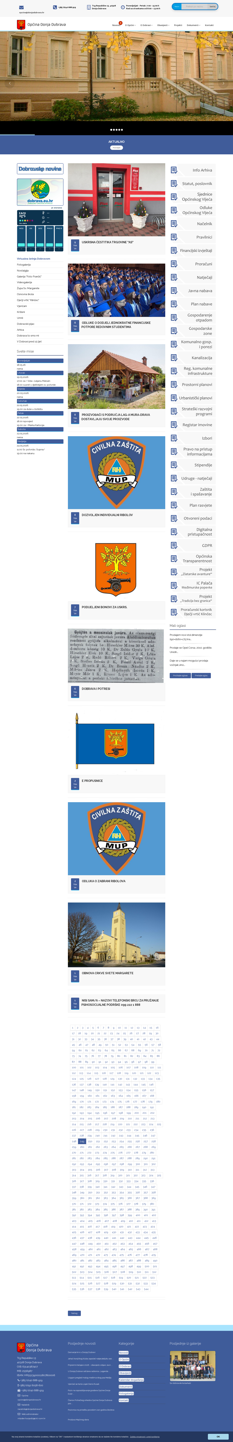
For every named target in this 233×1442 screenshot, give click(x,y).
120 (134, 1073)
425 (74, 1232)
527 (98, 1283)
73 (73, 1055)
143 (128, 1084)
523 (152, 1277)
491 (74, 1266)
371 (82, 1203)
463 (114, 1249)
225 (159, 1124)
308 (114, 1169)
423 (145, 1226)
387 (121, 1209)
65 (112, 1050)
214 (74, 1124)
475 (121, 1254)
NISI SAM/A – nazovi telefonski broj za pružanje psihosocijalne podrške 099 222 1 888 (120, 1003)
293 (82, 1164)
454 (130, 1243)
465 (131, 1249)
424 (153, 1226)
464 (122, 1249)
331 (113, 1181)
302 (153, 1164)
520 (129, 1277)
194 (89, 1112)
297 (114, 1164)
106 (121, 1067)
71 (152, 1050)
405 (90, 1220)
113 (81, 1073)
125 (82, 1078)
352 (106, 1192)
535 (74, 1289)
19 (86, 1033)
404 (82, 1220)
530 (122, 1283)
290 (145, 1158)
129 (112, 1078)
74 (79, 1055)
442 (122, 1237)
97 (139, 1061)
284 (97, 1158)
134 (150, 1078)
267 (138, 1146)
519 (121, 1277)
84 (144, 1055)
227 (82, 1129)
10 (119, 1027)
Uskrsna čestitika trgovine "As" (107, 242)
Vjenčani (22, 306)
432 (130, 1232)
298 (122, 1164)
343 (121, 1186)
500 (147, 1266)
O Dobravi (146, 25)
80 (118, 1055)
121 (142, 1073)
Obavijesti (163, 25)
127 (97, 1078)
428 (98, 1232)
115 (96, 1073)
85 (151, 1055)
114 (89, 1073)
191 (152, 1107)
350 (90, 1192)
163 (113, 1095)
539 (106, 1289)
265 (121, 1146)
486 (122, 1260)
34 (92, 1039)
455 (139, 1243)
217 (97, 1124)
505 (98, 1271)
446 (154, 1237)
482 (90, 1260)
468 (155, 1249)
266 (129, 1146)
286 (113, 1158)
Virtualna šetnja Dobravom (33, 258)
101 (82, 1067)
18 (79, 1033)
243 (121, 1135)
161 (97, 1095)
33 (86, 1039)
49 (100, 1044)
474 (114, 1254)
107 (128, 1067)
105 (113, 1067)
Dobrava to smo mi (28, 335)
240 (97, 1135)
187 (121, 1107)
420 (121, 1226)
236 (152, 1129)
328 (90, 1181)
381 (74, 1209)
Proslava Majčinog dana (78, 1420)
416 (90, 1226)
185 (105, 1107)
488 (139, 1260)
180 (158, 1101)
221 (128, 1124)
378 (136, 1203)
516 (97, 1277)
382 (82, 1209)
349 (82, 1192)
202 (152, 1112)
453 (122, 1243)
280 (152, 1152)
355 (129, 1192)
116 (104, 1073)
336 (152, 1181)
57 (152, 1044)
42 (144, 1039)
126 (89, 1078)
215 (82, 1124)
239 (90, 1135)
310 (130, 1169)
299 (130, 1164)
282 (82, 1158)
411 (139, 1220)
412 (146, 1220)
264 (113, 1146)
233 (128, 1129)
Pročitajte (116, 148)
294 (90, 1164)
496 (114, 1266)
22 (105, 1033)
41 (138, 1039)
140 (105, 1084)
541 (122, 1289)
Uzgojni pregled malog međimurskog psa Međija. (90, 1378)
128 (105, 1078)
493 (90, 1266)
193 (82, 1112)
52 (119, 1044)
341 (105, 1186)
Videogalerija (24, 282)
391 (153, 1209)
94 (119, 1061)
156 (144, 1090)
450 (98, 1243)
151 (105, 1090)
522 (145, 1277)
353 (114, 1192)
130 (120, 1078)
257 (146, 1141)
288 (129, 1158)
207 (106, 1118)
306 (98, 1169)
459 (82, 1249)
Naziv (177, 6)
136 (74, 1084)
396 (106, 1215)
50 (106, 1044)
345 (137, 1186)
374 (105, 1203)
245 (137, 1135)
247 (153, 1135)
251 (98, 1141)
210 (130, 1118)
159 (82, 1095)
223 (143, 1124)
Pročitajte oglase (180, 675)
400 (138, 1215)
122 (149, 1073)
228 (90, 1129)
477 (138, 1254)
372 (89, 1203)
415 (82, 1226)
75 (86, 1055)
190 (144, 1107)
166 (136, 1095)
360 (82, 1198)
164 (121, 1095)
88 (79, 1061)
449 (90, 1243)
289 (137, 1158)
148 (82, 1090)
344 (129, 1186)
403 (74, 1220)
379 (144, 1203)
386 (113, 1209)
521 (137, 1277)
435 (153, 1232)
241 (105, 1135)
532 (138, 1283)
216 (89, 1124)
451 (106, 1243)
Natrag (74, 1313)
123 (157, 1073)
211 (137, 1118)
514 (82, 1277)
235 (144, 1129)
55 (139, 1044)
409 (123, 1220)
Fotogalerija (24, 264)
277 (128, 1152)
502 (74, 1271)
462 (106, 1249)
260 (82, 1146)
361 (90, 1198)
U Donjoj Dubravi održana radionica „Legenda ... (89, 1371)
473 (106, 1254)
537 (90, 1289)
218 (105, 1124)
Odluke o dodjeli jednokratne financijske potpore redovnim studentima (116, 325)
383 (90, 1209)
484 (106, 1260)
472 (98, 1254)
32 (79, 1039)
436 (74, 1237)
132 (135, 1078)
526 (90, 1283)
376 (120, 1203)
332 (121, 1181)
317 (97, 1175)
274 (105, 1152)
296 (106, 1164)
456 (147, 1243)
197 (113, 1112)
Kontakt (209, 25)
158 (74, 1095)
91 (100, 1061)
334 (136, 1181)
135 (158, 1078)
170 (82, 1101)
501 (155, 1266)
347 (153, 1186)
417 (98, 1226)
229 (97, 1129)
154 (128, 1090)
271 (82, 1152)
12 (132, 1027)
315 (82, 1175)
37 (112, 1039)
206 (98, 1118)
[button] (145, 1436)
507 (114, 1271)
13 (138, 1027)
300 (138, 1164)
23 (111, 1033)
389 (137, 1209)
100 (74, 1067)
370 (74, 1203)
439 (98, 1237)
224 (151, 1124)
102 (89, 1067)
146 (151, 1084)
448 (82, 1243)
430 (114, 1232)
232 (121, 1129)
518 (113, 1277)
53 (126, 1044)
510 (139, 1271)
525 (82, 1283)
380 (152, 1203)
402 (154, 1215)
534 (153, 1283)
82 (131, 1055)
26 (131, 1033)
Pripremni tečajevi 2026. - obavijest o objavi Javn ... (90, 1365)
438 (90, 1237)
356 (138, 1192)
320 (120, 1175)
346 (145, 1186)
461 (98, 1249)
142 (120, 1084)
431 (122, 1232)
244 (129, 1135)
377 (128, 1203)
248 (74, 1141)
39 (124, 1039)
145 (143, 1084)
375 (113, 1203)
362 (98, 1198)
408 (114, 1220)
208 (114, 1118)
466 (139, 1249)
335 (144, 1181)
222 (136, 1124)
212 (145, 1118)
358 (153, 1192)
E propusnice (92, 781)
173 (104, 1101)
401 (146, 1215)
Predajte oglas (201, 675)
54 (132, 1044)
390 (145, 1209)
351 (98, 1192)
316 (89, 1175)
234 (136, 1129)
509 (131, 1271)
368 (145, 1198)
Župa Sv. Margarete (28, 288)
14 (144, 1027)
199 (129, 1112)
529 (114, 1283)
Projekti (178, 25)
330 (105, 1181)
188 (128, 1107)
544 (146, 1289)
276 (120, 1152)
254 (121, 1141)
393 (82, 1215)
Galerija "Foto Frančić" (29, 276)
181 (74, 1107)
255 (129, 1141)
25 (124, 1033)
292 (74, 1164)
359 (74, 1198)
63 (99, 1050)
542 (130, 1289)
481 (82, 1260)
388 (129, 1209)
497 (122, 1266)
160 (90, 1095)
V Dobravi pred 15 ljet (29, 341)
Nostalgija (23, 270)
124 (74, 1078)
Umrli (20, 317)
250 (90, 1141)
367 (138, 1198)
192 (74, 1112)
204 (82, 1118)
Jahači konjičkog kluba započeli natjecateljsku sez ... (91, 1359)
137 (82, 1084)
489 (147, 1260)
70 (146, 1050)
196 (105, 1112)
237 (74, 1135)
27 (137, 1033)
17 (73, 1033)
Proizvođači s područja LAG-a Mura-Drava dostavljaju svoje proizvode (115, 417)
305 (90, 1169)
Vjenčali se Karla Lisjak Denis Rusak (83, 1384)
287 (121, 1158)
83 (138, 1055)
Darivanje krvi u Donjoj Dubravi (81, 1352)
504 (90, 1271)
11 (126, 1027)
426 (82, 1232)
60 (80, 1050)
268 (145, 1146)
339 (90, 1186)
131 (128, 1078)
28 (144, 1033)
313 (152, 1169)
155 (136, 1090)
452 (114, 1243)
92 (106, 1061)
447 (74, 1243)
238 (82, 1135)
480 (74, 1260)
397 (114, 1215)
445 (146, 1237)
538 (98, 1289)
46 (80, 1044)
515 (90, 1277)
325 (159, 1175)
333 (128, 1181)
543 (138, 1289)
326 (74, 1181)
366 (129, 1198)
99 (152, 1061)
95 (126, 1061)
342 (113, 1186)
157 (152, 1090)
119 (126, 1073)
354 (121, 1192)
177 (135, 1101)
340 (97, 1186)
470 (82, 1254)
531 (130, 1283)
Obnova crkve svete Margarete (107, 973)
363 (106, 1198)
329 (97, 1181)
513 (74, 1277)
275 (113, 1152)
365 (121, 1198)
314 (74, 1175)
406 (98, 1220)
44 (157, 1039)
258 (153, 1141)
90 (93, 1061)
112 (74, 1073)
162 (105, 1095)
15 (150, 1027)
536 (82, 1289)
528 (106, 1283)
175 (120, 1101)
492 (82, 1266)
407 (106, 1220)
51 (113, 1044)
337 (74, 1186)
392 (74, 1215)
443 (130, 1237)
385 (105, 1209)
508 (123, 1271)
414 (74, 1226)
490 (155, 1260)
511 (147, 1271)
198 (121, 1112)
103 (97, 1067)
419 (113, 1226)
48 (93, 1044)
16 (157, 1027)
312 (145, 1169)
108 (136, 1067)
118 (119, 1073)
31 (73, 1039)
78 (105, 1055)
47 (86, 1044)
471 (90, 1254)
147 (74, 1090)
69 (139, 1050)
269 (153, 1146)
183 (89, 1107)
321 (128, 1175)
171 (89, 1101)
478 (145, 1254)
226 (74, 1129)
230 (105, 1129)
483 (98, 1260)
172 (97, 1101)
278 (136, 1152)
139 (97, 1084)
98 (146, 1061)
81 (125, 1055)
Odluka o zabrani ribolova (103, 881)
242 (113, 1135)
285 (105, 1158)
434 (145, 1232)
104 (105, 1067)
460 (90, 1249)
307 (106, 1169)
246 (145, 1135)
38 (118, 1039)
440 (106, 1237)
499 (139, 1266)
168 (152, 1095)
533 (146, 1283)
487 (131, 1260)
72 (159, 1050)
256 (138, 1141)
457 (155, 1243)
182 (81, 1107)
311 (137, 1169)
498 (130, 1266)
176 (127, 1101)
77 (99, 1055)
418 (105, 1226)
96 (132, 1061)
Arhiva (20, 329)
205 (90, 1118)
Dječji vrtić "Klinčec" (28, 300)
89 (86, 1061)
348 (74, 1192)
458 (74, 1249)
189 (136, 1107)
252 (106, 1141)
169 (74, 1101)
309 (122, 1169)
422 (137, 1226)
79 (112, 1055)
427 (90, 1232)
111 (159, 1067)
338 (82, 1186)
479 (153, 1254)
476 (129, 1254)
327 (82, 1181)
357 (146, 1192)
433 (138, 1232)
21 (98, 1033)
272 (89, 1152)
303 (74, 1169)
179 (150, 1101)
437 (82, 1237)
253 (114, 1141)
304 (82, 1169)
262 (98, 1146)
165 (128, 1095)
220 (120, 1124)
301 (146, 1164)
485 (114, 1260)
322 (136, 1175)
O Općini (130, 25)
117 (111, 1073)
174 (112, 1101)
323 (143, 1175)
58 (159, 1044)
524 (74, 1283)
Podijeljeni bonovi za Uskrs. (104, 607)
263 (106, 1146)
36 (105, 1039)
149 (90, 1090)
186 (113, 1107)
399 (130, 1215)
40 (131, 1039)
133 (143, 1078)
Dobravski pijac (25, 323)
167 (144, 1095)
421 (129, 1226)
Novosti (116, 25)
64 (106, 1050)
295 (98, 1164)
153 (121, 1090)
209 (122, 1118)
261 (90, 1146)
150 (97, 1090)
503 (82, 1271)
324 (151, 1175)
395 (98, 1215)
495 (106, 1266)
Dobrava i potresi (96, 689)
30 (157, 1033)
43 (151, 1039)
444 (138, 1237)
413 (154, 1220)
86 (158, 1055)
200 (136, 1112)
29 (150, 1033)
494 (98, 1266)
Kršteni (21, 311)
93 (112, 1061)
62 (93, 1050)
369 (153, 1198)
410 (131, 1220)
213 (152, 1118)
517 (105, 1277)
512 (154, 1271)
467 (147, 1249)
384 (97, 1209)
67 (126, 1050)
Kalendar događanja (131, 1379)
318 (105, 1175)
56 (146, 1044)
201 (145, 1112)
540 (114, 1289)
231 (113, 1129)
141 (112, 1084)
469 (74, 1254)
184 (97, 1107)
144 (136, 1084)
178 (143, 1101)
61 (86, 1050)
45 (73, 1044)
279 (144, 1152)
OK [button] (218, 1436)
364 (113, 1198)
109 (144, 1067)
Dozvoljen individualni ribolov (107, 515)
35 (98, 1039)
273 (97, 1152)
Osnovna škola (25, 294)
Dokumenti (193, 25)
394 (90, 1215)
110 (152, 1067)
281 (74, 1158)
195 (97, 1112)
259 (74, 1146)
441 (114, 1237)
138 (89, 1084)
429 (106, 1232)
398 (122, 1215)
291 (153, 1158)
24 (117, 1033)
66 (119, 1050)
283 (90, 1158)
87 (73, 1061)
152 (113, 1090)
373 (97, 1203)
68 (132, 1050)
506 (106, 1271)
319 (112, 1175)
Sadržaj (212, 6)
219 (112, 1124)
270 (74, 1152)
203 (74, 1118)
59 (73, 1050)
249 (82, 1141)
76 (92, 1055)
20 (92, 1033)
